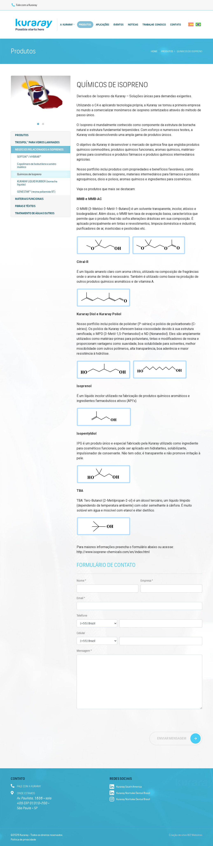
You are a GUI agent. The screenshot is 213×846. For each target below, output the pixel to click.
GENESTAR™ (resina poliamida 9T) (36, 191)
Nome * (81, 580)
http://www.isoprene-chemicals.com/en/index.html (113, 552)
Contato (175, 24)
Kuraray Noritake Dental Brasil (130, 793)
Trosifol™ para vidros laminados (37, 142)
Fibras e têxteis (25, 206)
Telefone (82, 615)
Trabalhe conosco (154, 24)
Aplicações (102, 24)
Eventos (119, 24)
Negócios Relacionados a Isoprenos (39, 149)
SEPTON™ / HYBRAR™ (29, 157)
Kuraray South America (126, 786)
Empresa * (146, 580)
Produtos (85, 24)
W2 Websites (194, 835)
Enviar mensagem (171, 738)
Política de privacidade (23, 839)
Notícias (133, 24)
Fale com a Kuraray (24, 5)
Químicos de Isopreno (29, 174)
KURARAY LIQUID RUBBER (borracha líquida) (37, 183)
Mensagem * (84, 651)
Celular (81, 633)
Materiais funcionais (29, 199)
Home (154, 51)
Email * (81, 598)
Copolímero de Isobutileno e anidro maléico (36, 165)
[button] (38, 124)
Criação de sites (178, 835)
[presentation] (108, 720)
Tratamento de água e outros (34, 213)
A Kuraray (66, 24)
